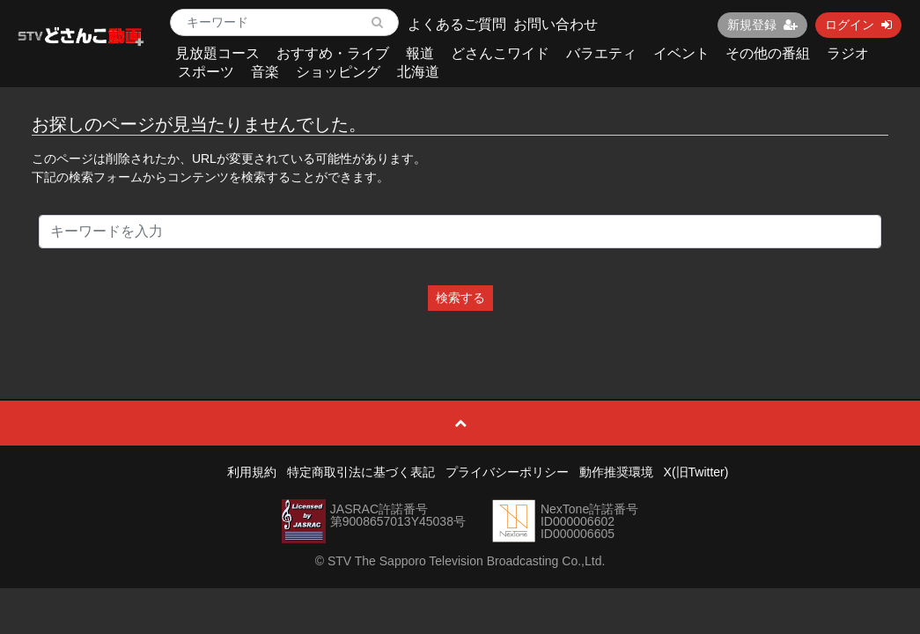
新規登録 (762, 25)
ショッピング (338, 71)
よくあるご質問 (457, 24)
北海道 (418, 71)
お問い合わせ (555, 24)
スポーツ (206, 71)
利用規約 (251, 472)
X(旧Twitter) (696, 472)
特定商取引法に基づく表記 (361, 472)
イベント (681, 53)
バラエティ (601, 53)
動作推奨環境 (616, 472)
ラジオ (848, 53)
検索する (460, 298)
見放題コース (217, 53)
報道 (420, 53)
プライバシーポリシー (507, 472)
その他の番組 (767, 53)
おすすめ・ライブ (332, 53)
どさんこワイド (500, 53)
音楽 (265, 71)
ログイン (858, 25)
